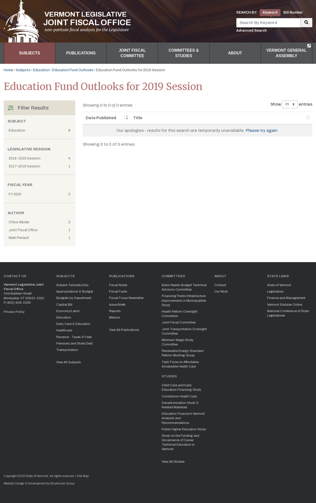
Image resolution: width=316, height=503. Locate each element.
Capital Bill (64, 304)
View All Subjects (68, 362)
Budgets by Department (73, 298)
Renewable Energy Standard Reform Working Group (182, 353)
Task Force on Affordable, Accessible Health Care (180, 364)
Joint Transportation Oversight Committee (184, 331)
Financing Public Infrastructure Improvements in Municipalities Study (184, 300)
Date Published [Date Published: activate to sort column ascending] (101, 117)
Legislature (275, 291)
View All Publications (124, 330)
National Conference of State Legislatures (288, 313)
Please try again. (262, 130)
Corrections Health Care (179, 396)
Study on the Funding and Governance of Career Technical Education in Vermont (180, 442)
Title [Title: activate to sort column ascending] (137, 117)
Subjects (29, 53)
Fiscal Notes (118, 285)
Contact (220, 285)
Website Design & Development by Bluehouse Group (39, 483)
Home (8, 70)
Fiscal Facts (118, 291)
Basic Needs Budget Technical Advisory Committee (184, 287)
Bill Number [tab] (293, 12)
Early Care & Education (73, 324)
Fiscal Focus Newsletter (126, 298)
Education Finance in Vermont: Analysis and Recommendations (183, 418)
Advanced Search (251, 30)
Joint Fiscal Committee (132, 53)
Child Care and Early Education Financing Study (181, 387)
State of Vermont (279, 285)
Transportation (67, 350)
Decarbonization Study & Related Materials (180, 405)
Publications (81, 53)
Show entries (291, 104)
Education (41, 70)
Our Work (221, 291)
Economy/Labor (68, 311)
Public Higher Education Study (184, 429)
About (235, 53)
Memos (114, 317)
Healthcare (64, 330)
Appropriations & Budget (74, 291)
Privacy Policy (14, 312)
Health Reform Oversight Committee (180, 314)
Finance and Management (286, 298)
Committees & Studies (184, 53)
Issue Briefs (117, 304)
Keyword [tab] (270, 12)
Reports (115, 311)
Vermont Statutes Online (284, 304)
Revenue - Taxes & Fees (74, 337)
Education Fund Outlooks (72, 70)
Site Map (83, 476)
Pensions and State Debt (74, 343)
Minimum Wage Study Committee (178, 342)
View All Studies (173, 461)
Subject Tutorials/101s (72, 285)
